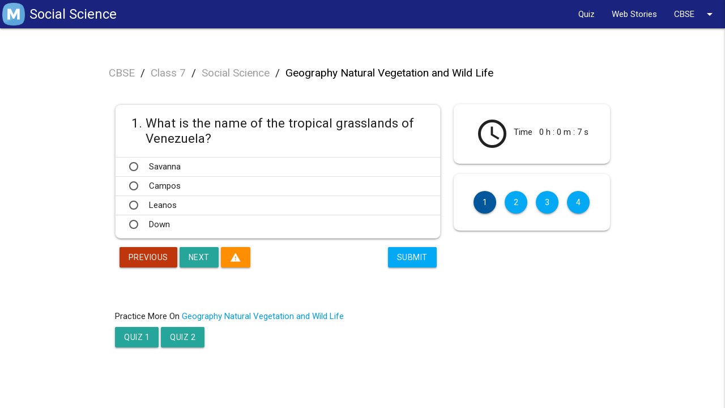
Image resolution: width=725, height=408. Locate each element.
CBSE (695, 14)
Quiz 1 (137, 337)
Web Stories (634, 14)
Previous (148, 257)
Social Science (236, 72)
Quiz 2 (182, 337)
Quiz (586, 14)
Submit (412, 257)
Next (199, 257)
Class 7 (168, 72)
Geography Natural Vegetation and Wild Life (389, 72)
